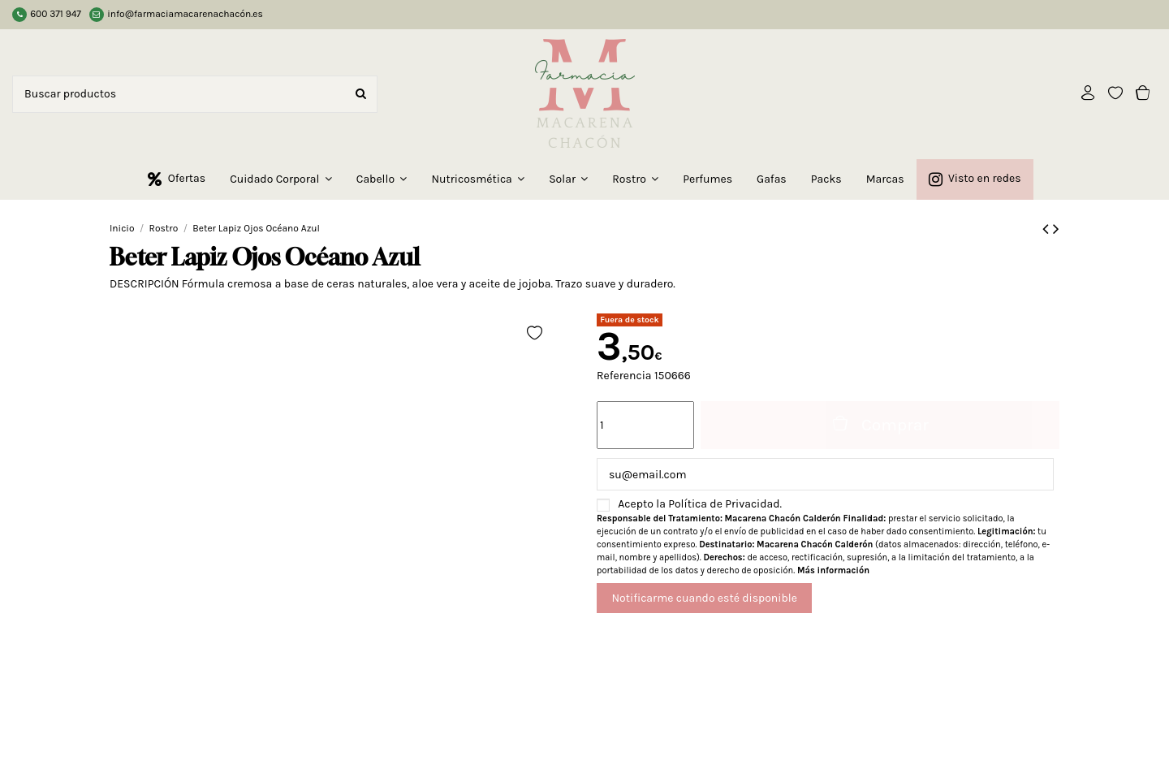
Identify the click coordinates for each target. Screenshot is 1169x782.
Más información (833, 570)
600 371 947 (55, 13)
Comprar (880, 424)
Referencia (624, 375)
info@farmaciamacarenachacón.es (185, 13)
